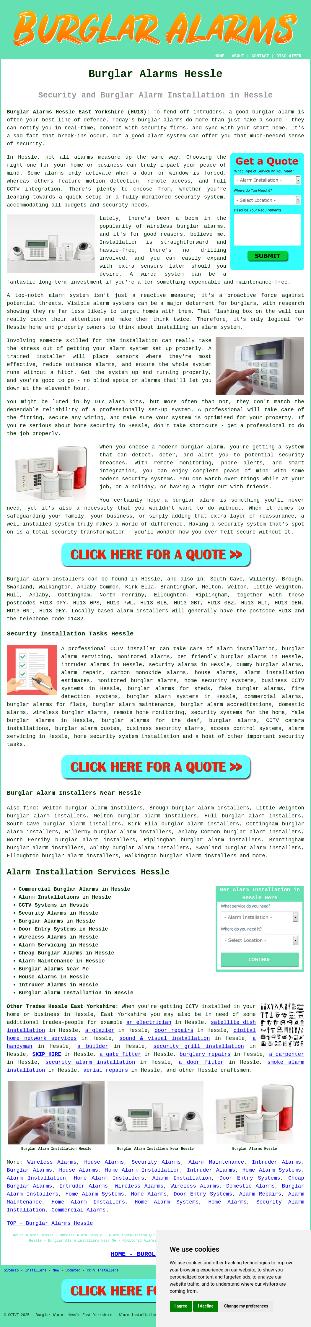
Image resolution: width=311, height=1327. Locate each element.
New (56, 1271)
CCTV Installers (103, 1271)
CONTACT (260, 56)
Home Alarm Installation (142, 1170)
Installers (35, 1271)
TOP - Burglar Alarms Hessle (50, 1223)
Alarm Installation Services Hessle (88, 872)
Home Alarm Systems (271, 1170)
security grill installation (198, 1046)
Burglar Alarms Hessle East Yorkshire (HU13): (78, 112)
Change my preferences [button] (246, 1306)
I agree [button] (181, 1306)
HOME (219, 56)
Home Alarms (149, 1194)
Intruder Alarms (276, 1162)
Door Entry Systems (249, 1178)
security (291, 736)
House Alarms (104, 1162)
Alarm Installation (36, 1178)
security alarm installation (90, 1062)
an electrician (148, 1022)
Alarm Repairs (260, 1194)
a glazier (99, 1030)
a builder (92, 1046)
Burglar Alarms (29, 1170)
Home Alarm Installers (109, 1178)
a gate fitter (120, 1054)
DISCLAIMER (288, 56)
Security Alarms (156, 1162)
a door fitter (201, 1062)
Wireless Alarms (51, 1162)
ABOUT (238, 56)
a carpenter (286, 1054)
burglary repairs (205, 1054)
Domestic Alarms (250, 1186)
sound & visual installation (164, 1038)
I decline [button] (206, 1306)
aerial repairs (105, 1070)
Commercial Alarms (78, 1210)
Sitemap (11, 1271)
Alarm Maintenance (216, 1162)
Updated (73, 1271)
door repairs (173, 1030)
